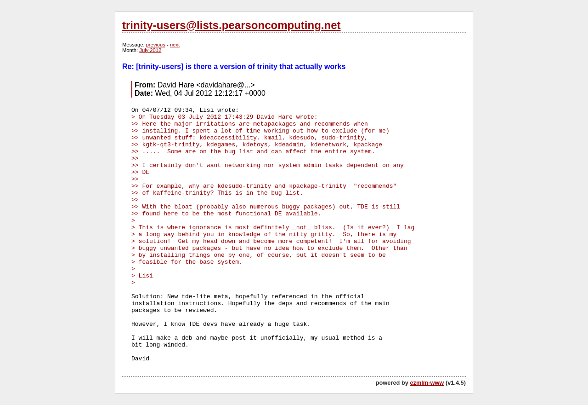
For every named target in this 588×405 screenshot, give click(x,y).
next (175, 44)
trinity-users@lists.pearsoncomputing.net (231, 25)
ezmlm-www (427, 382)
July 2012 (150, 50)
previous (155, 44)
